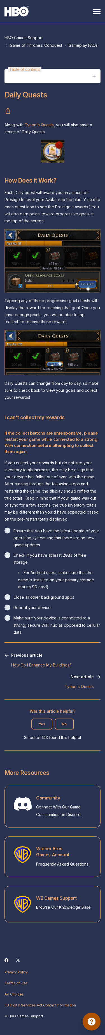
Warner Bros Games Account (52, 851)
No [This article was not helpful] (64, 724)
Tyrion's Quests (39, 124)
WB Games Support (56, 898)
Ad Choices (14, 994)
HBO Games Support (23, 37)
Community (48, 798)
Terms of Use (15, 983)
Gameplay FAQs (83, 45)
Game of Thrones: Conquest (36, 45)
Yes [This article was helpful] (42, 724)
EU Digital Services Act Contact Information (40, 1005)
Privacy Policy (16, 972)
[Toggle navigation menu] (97, 11)
